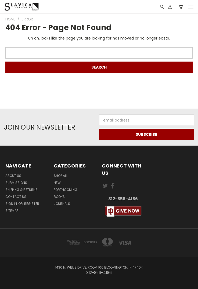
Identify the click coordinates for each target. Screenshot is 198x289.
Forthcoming (65, 189)
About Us (13, 175)
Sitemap (11, 210)
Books (59, 196)
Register (31, 203)
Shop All (61, 175)
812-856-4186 (123, 199)
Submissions (16, 182)
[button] (123, 211)
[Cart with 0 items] (180, 7)
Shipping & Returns (21, 189)
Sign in (11, 203)
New (57, 182)
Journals (62, 203)
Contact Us (15, 196)
